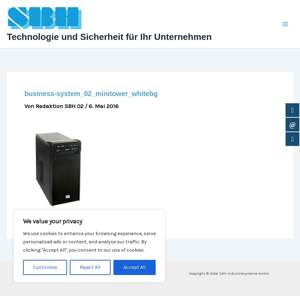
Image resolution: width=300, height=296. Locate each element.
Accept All (134, 267)
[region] (89, 246)
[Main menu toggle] (285, 24)
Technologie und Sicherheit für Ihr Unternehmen (109, 37)
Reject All (90, 267)
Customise (45, 267)
